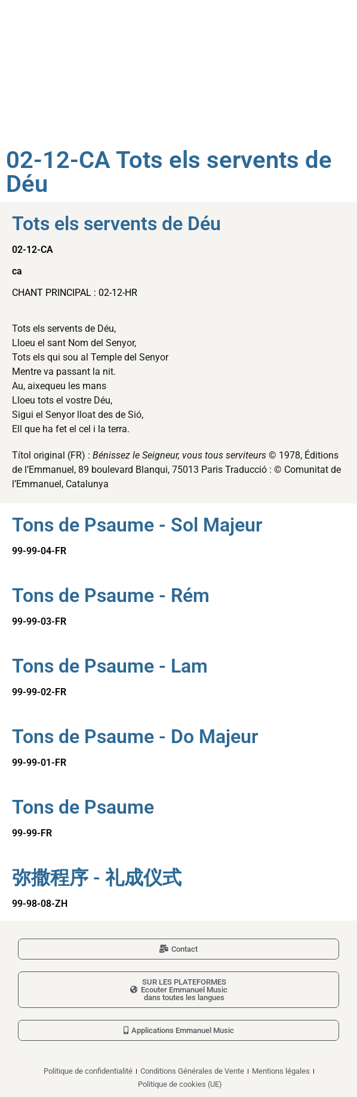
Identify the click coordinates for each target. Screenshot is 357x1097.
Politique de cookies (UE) (180, 1084)
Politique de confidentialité (88, 1071)
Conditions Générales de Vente (192, 1071)
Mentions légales (281, 1071)
